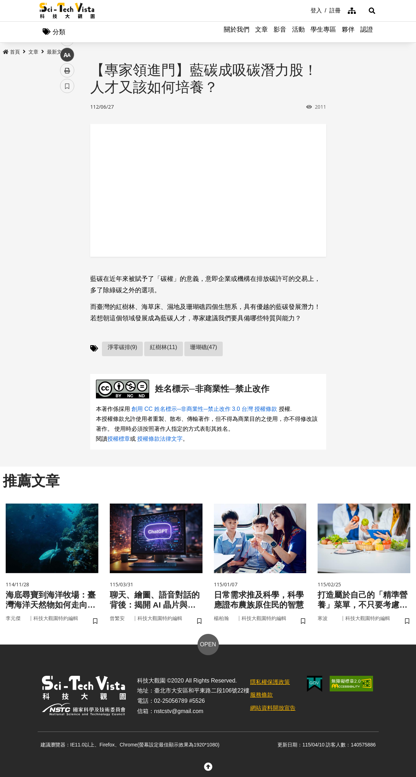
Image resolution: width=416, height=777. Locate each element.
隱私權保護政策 (270, 683)
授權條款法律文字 (160, 439)
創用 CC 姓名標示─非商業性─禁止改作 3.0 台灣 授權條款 (204, 409)
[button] (368, 10)
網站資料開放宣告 (273, 710)
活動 (298, 32)
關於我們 (236, 32)
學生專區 (323, 32)
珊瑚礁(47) (203, 348)
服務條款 (261, 697)
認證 (366, 32)
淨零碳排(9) (122, 348)
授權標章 (118, 439)
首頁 (11, 52)
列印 (67, 198)
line (64, 167)
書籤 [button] (67, 214)
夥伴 (348, 32)
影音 (280, 32)
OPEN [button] (208, 646)
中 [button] (67, 183)
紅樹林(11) (163, 348)
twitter (67, 151)
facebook (67, 136)
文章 (261, 32)
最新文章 (57, 52)
